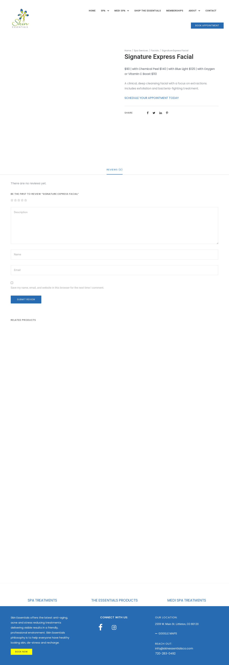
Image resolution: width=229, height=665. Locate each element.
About (193, 10)
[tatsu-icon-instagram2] (115, 627)
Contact (211, 10)
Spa (103, 10)
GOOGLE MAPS (168, 633)
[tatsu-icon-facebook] (102, 627)
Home (92, 10)
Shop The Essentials (147, 10)
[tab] (115, 170)
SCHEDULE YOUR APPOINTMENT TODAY (152, 98)
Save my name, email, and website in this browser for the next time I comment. (57, 287)
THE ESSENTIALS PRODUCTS (114, 600)
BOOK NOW (21, 652)
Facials (155, 50)
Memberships (174, 10)
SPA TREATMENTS (42, 600)
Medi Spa (120, 10)
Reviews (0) (115, 169)
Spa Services (141, 50)
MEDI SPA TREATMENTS (186, 600)
